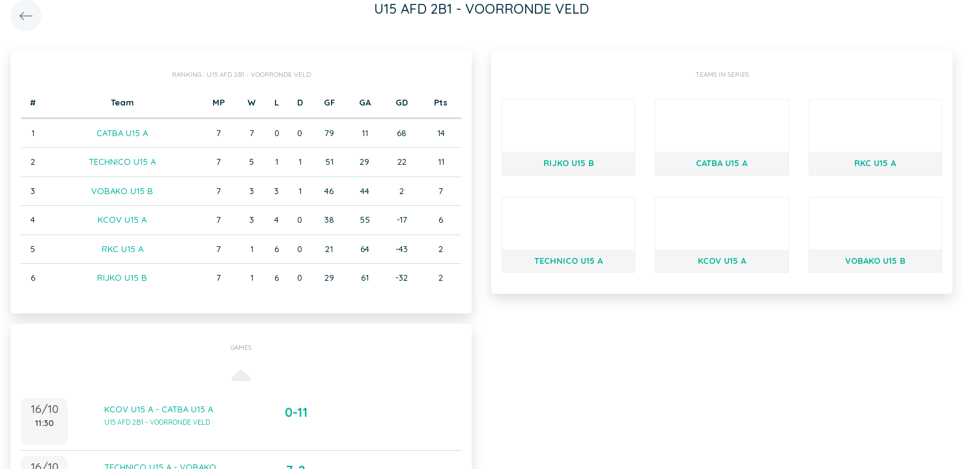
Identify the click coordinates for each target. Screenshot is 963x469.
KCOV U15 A (122, 219)
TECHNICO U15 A (122, 161)
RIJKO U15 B (122, 277)
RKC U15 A (122, 249)
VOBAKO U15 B (122, 191)
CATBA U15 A (122, 133)
